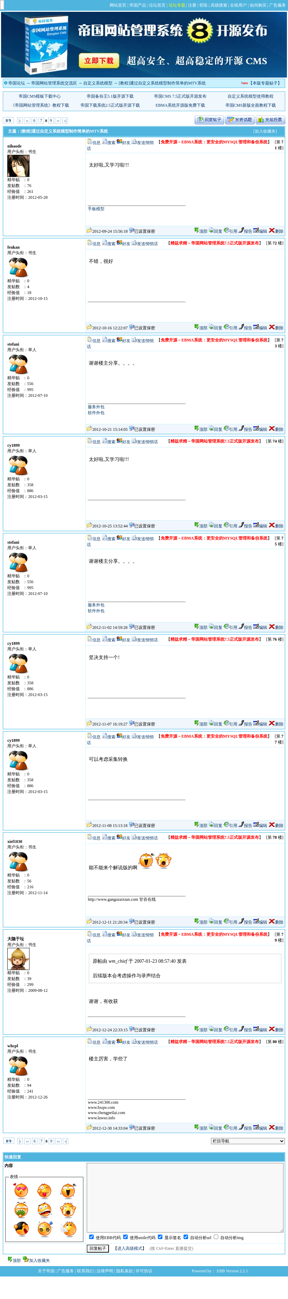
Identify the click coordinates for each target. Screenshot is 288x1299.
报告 (245, 231)
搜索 (111, 142)
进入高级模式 (129, 1248)
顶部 (203, 231)
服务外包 (96, 406)
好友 (126, 142)
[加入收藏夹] (265, 131)
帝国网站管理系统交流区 (54, 83)
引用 (230, 231)
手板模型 (96, 208)
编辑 (260, 231)
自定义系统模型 (97, 83)
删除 (275, 231)
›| (65, 120)
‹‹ (27, 120)
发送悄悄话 (147, 243)
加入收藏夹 (39, 1260)
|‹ (20, 120)
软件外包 (96, 412)
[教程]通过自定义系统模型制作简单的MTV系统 (162, 83)
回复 (215, 231)
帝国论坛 (16, 83)
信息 (96, 142)
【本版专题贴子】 (265, 83)
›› (58, 120)
